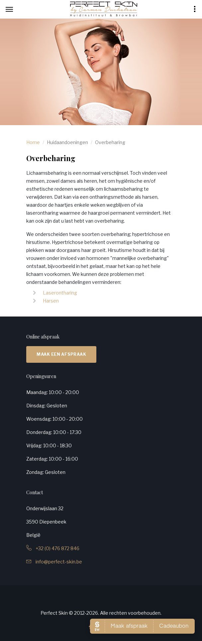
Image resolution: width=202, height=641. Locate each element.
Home (33, 142)
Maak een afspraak (61, 354)
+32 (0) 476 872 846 (52, 548)
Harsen (51, 301)
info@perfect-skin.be (54, 561)
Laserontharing (60, 293)
